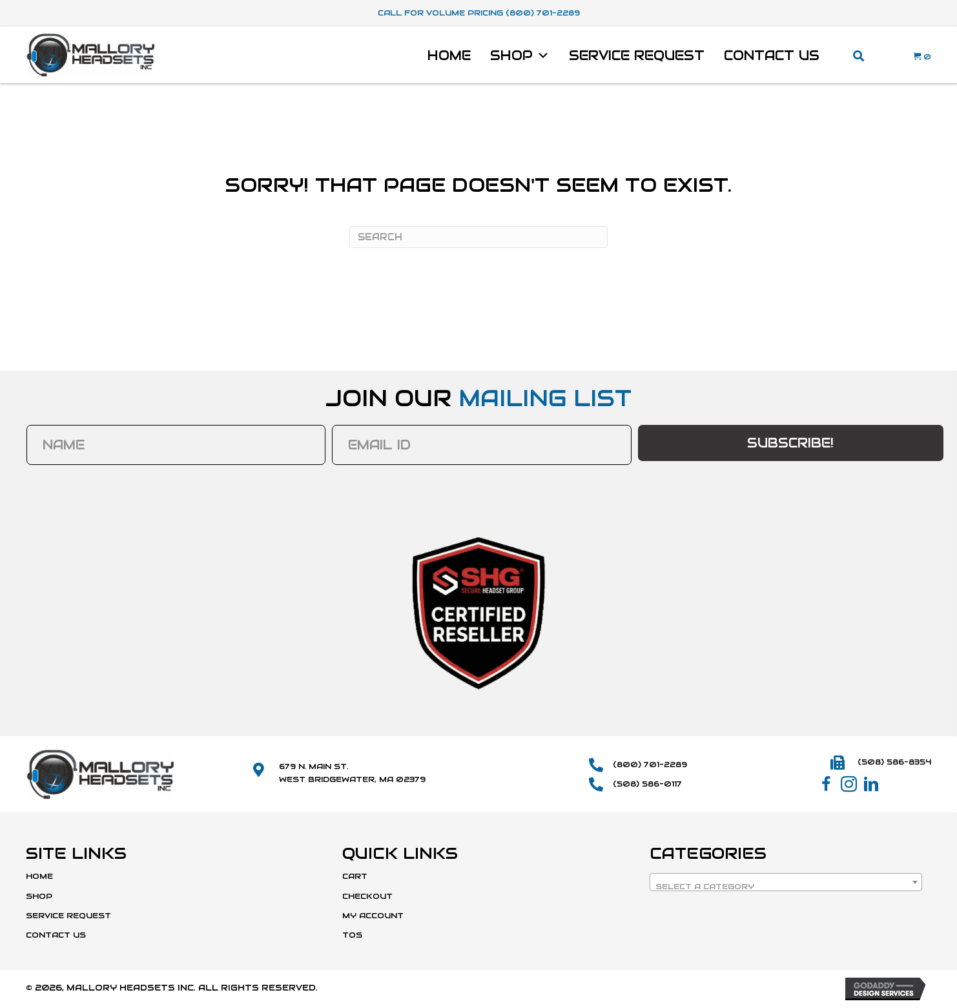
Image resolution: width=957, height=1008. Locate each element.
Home (449, 55)
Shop (520, 55)
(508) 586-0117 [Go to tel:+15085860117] (647, 783)
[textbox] (785, 887)
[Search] (478, 237)
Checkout (367, 896)
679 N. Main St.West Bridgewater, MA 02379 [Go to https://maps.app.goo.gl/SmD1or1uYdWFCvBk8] (352, 772)
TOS (352, 935)
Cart (354, 876)
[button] (826, 784)
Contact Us (771, 55)
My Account (373, 915)
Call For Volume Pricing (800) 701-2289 (479, 12)
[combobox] (785, 882)
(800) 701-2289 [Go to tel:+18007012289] (650, 764)
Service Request (637, 55)
